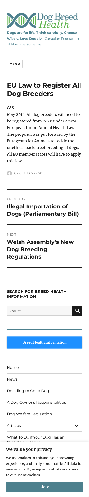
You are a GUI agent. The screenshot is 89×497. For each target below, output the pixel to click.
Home (13, 367)
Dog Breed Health (42, 20)
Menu (14, 64)
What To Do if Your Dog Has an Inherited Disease (36, 439)
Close (44, 487)
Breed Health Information (45, 342)
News (12, 379)
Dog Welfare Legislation (29, 414)
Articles (14, 425)
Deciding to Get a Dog (28, 391)
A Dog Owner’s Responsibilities (36, 402)
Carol (18, 173)
